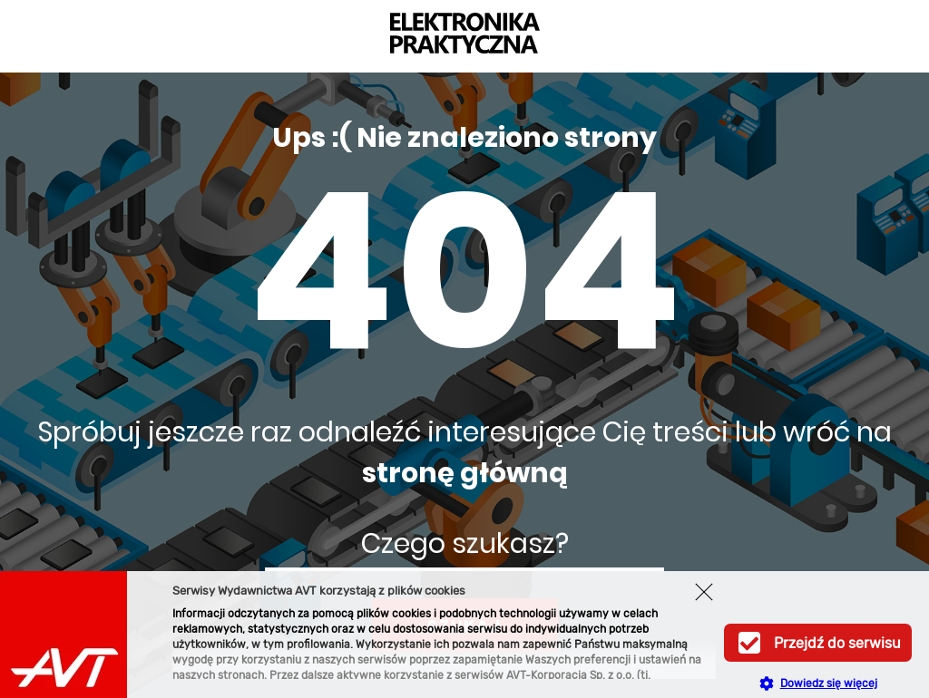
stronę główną (465, 473)
